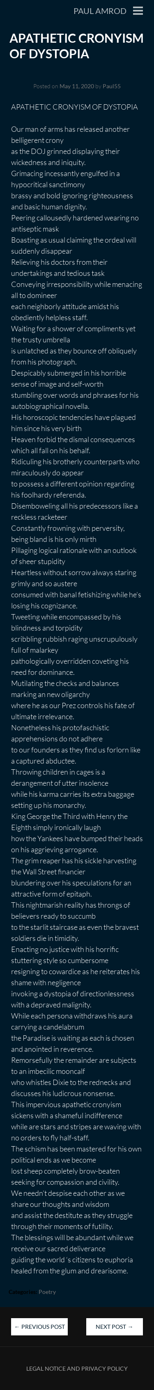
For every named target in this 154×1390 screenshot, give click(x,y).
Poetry (47, 1291)
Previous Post (39, 1326)
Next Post (114, 1326)
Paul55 (112, 86)
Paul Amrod (100, 11)
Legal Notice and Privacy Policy (77, 1368)
